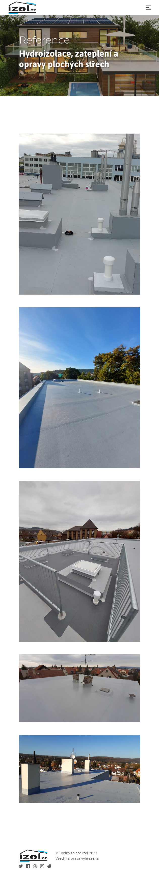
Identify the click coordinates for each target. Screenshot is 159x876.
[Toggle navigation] (148, 7)
